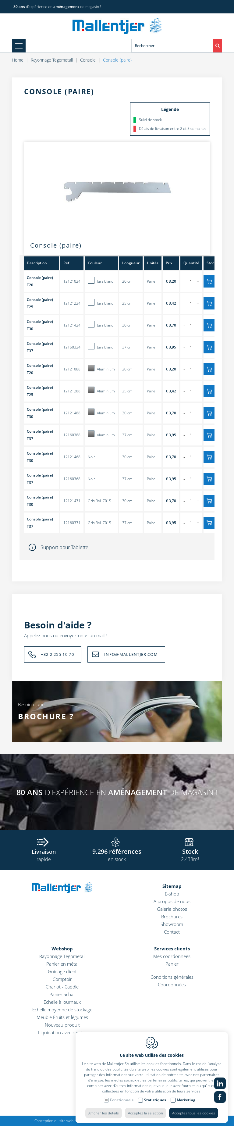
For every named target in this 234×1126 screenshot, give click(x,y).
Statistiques (155, 1096)
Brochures (172, 916)
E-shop (172, 894)
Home (17, 60)
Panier (172, 964)
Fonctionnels (121, 1096)
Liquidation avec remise (62, 1032)
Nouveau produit (62, 1025)
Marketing (186, 1096)
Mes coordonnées (171, 956)
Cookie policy (122, 1120)
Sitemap (172, 886)
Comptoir (62, 979)
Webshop (62, 948)
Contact (172, 932)
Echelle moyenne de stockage (62, 1009)
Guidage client (62, 971)
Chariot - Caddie (62, 987)
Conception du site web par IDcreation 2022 (70, 1120)
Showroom (172, 924)
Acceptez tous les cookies (193, 1110)
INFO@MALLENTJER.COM (131, 654)
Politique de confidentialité (160, 1120)
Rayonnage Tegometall (52, 60)
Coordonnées (172, 984)
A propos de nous (172, 901)
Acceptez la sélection (145, 1110)
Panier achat (62, 994)
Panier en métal (62, 964)
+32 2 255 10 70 (57, 654)
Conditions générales (172, 977)
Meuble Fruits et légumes (62, 1017)
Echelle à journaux (62, 1002)
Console (88, 60)
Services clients (172, 948)
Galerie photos (172, 909)
